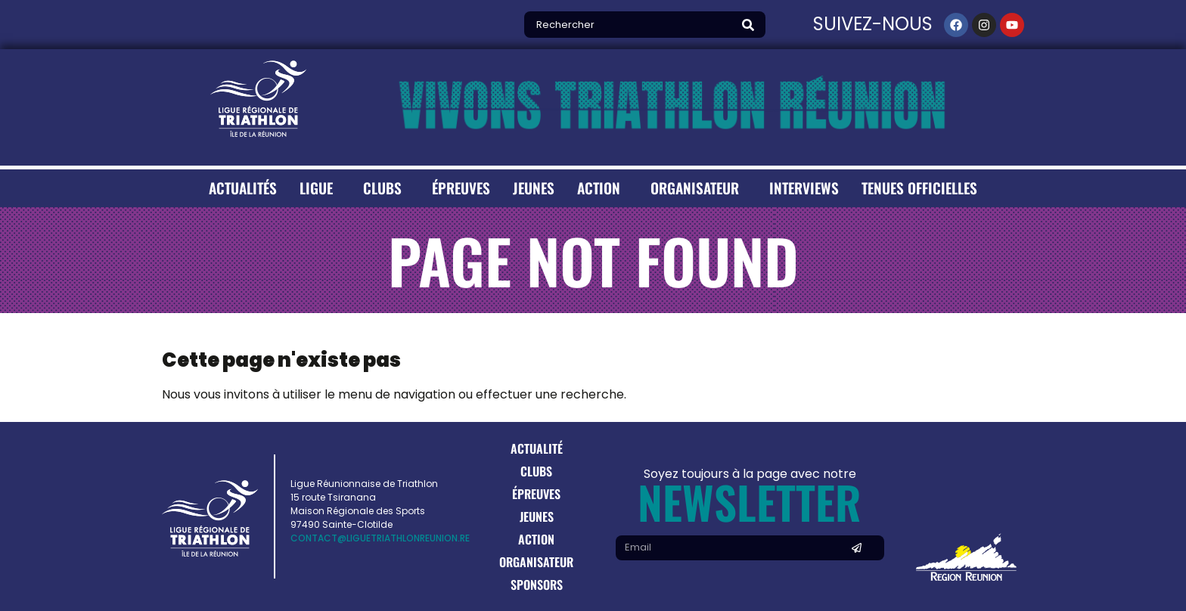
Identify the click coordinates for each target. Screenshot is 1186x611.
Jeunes (533, 188)
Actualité (537, 448)
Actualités (243, 188)
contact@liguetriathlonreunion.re (380, 538)
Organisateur (698, 188)
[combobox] (631, 24)
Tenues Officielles (919, 188)
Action (602, 188)
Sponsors (537, 584)
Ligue (320, 188)
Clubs (386, 188)
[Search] (751, 24)
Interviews (804, 188)
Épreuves (461, 188)
